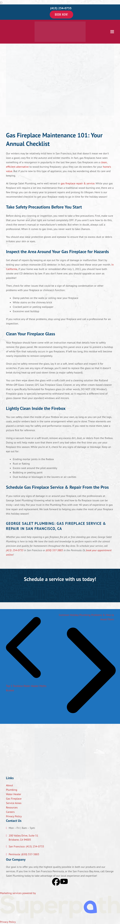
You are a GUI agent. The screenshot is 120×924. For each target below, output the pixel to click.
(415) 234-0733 (14, 550)
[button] (112, 31)
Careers (10, 812)
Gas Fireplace (13, 798)
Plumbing (11, 789)
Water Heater (13, 794)
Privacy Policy (14, 816)
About (9, 785)
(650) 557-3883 (54, 550)
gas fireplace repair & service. (78, 183)
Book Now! (61, 14)
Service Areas (13, 803)
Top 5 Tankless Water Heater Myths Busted (28, 686)
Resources (12, 807)
